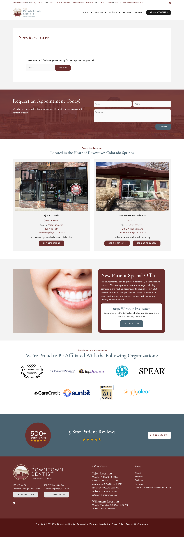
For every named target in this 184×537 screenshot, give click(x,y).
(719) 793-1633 (38, 2)
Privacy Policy (118, 524)
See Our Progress (147, 243)
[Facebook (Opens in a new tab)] (170, 3)
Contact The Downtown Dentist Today (153, 487)
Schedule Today (132, 324)
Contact (138, 12)
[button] (158, 12)
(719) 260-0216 (51, 220)
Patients (114, 12)
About (87, 12)
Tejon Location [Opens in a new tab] (19, 2)
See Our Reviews (159, 435)
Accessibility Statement (137, 524)
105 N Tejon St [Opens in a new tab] (63, 2)
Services (100, 12)
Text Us (52, 2)
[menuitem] (88, 12)
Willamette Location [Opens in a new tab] (83, 2)
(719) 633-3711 (105, 2)
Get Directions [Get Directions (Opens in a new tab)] (51, 243)
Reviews (127, 12)
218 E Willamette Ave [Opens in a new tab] (133, 2)
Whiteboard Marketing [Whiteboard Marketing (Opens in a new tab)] (99, 524)
